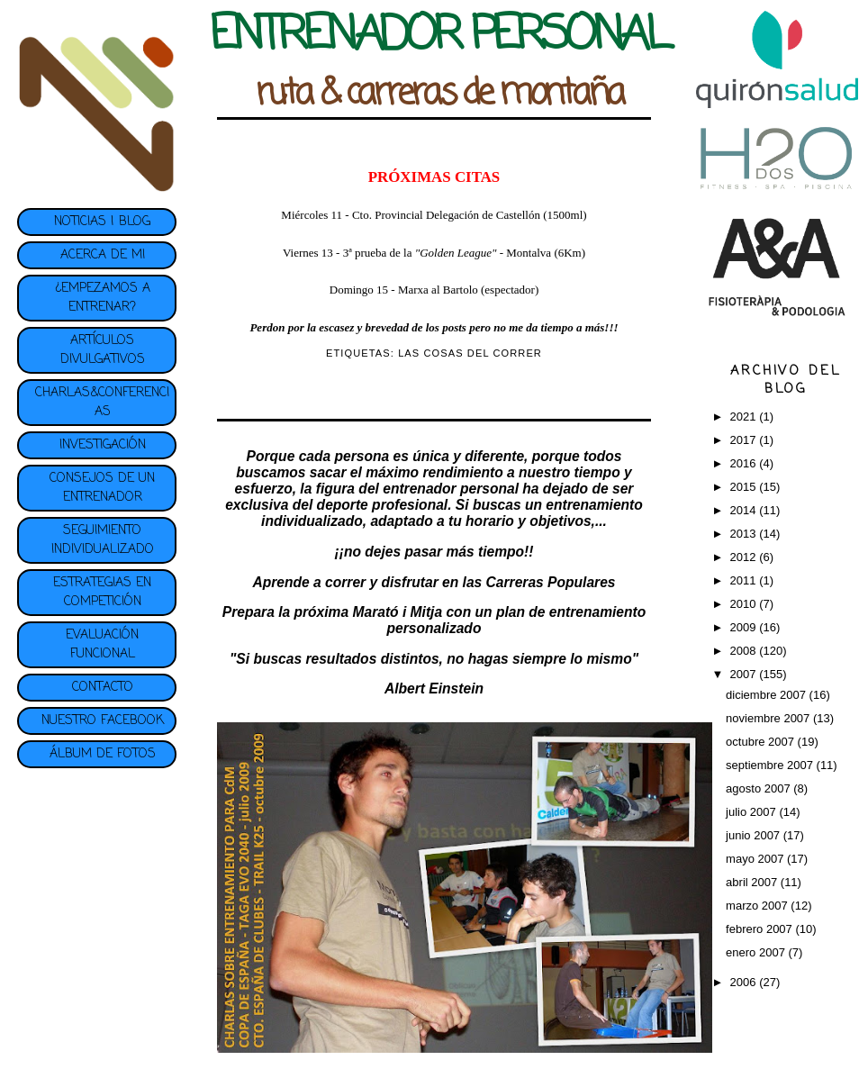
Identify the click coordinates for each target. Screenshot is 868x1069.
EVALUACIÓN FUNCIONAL (102, 645)
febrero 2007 (760, 929)
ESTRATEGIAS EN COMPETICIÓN (102, 593)
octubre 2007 (762, 741)
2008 (745, 650)
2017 (745, 440)
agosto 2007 (759, 788)
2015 (745, 487)
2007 (745, 674)
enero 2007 (757, 952)
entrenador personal (451, 488)
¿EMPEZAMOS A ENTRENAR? (102, 298)
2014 (745, 510)
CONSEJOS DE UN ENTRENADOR (102, 488)
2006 (745, 982)
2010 (745, 604)
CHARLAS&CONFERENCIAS (102, 402)
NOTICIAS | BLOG (102, 222)
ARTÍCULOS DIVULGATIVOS (102, 350)
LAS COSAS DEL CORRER (470, 353)
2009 (745, 627)
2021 (745, 416)
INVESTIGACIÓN (102, 445)
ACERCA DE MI (102, 255)
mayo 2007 (756, 858)
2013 (745, 533)
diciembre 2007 (767, 695)
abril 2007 (753, 882)
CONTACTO (102, 687)
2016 (745, 463)
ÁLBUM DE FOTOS (103, 754)
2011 (745, 580)
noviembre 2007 (769, 718)
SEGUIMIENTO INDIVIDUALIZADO (102, 540)
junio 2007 (754, 835)
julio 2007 (752, 812)
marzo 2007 (758, 905)
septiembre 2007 (771, 765)
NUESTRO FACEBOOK (102, 720)
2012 (745, 557)
